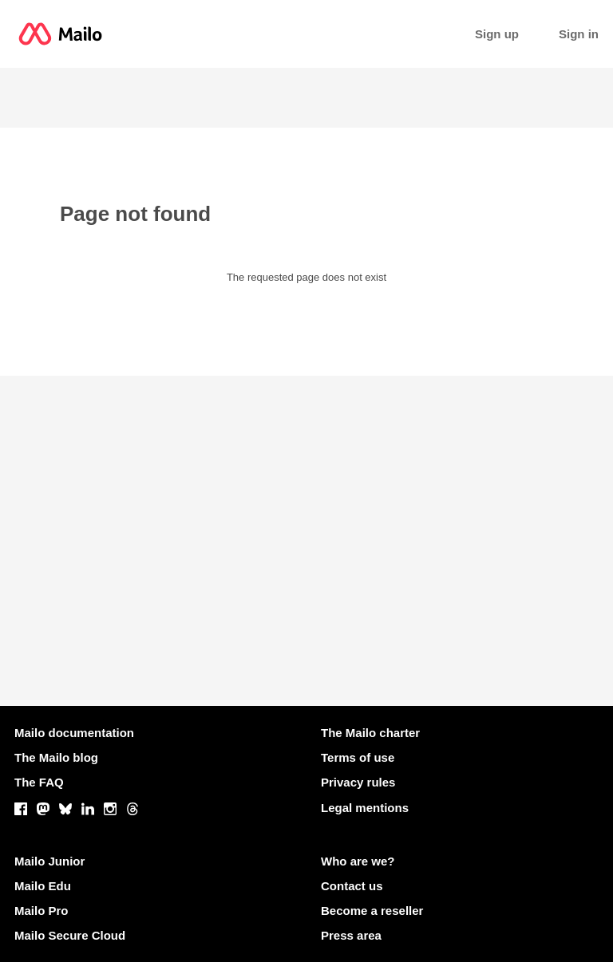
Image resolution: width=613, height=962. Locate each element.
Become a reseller (372, 910)
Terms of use (357, 757)
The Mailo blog (56, 757)
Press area (351, 935)
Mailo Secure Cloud (69, 935)
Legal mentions (365, 807)
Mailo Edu (42, 886)
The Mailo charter (370, 732)
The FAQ (39, 782)
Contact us (352, 886)
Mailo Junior (49, 861)
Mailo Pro (41, 910)
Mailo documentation (74, 732)
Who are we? (358, 861)
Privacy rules (358, 782)
